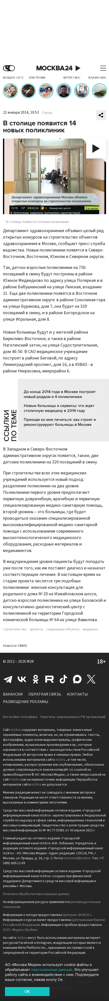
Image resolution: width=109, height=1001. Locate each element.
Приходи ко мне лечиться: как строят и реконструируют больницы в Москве (60, 422)
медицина (90, 629)
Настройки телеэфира (20, 716)
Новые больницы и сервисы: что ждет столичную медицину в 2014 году (59, 408)
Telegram (8, 679)
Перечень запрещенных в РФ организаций (72, 716)
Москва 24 (54, 68)
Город (47, 112)
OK (27, 991)
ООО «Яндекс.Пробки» (20, 929)
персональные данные (51, 969)
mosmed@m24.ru (77, 858)
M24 (30, 661)
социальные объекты (63, 629)
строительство (15, 629)
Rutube (49, 679)
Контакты (77, 694)
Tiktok (63, 679)
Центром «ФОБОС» (77, 914)
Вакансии (13, 694)
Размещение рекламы (25, 701)
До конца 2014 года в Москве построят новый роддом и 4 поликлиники (60, 394)
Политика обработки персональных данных (36, 894)
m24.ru (16, 729)
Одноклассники (36, 679)
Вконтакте (22, 679)
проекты (36, 629)
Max (77, 679)
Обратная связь (44, 694)
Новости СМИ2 (15, 646)
